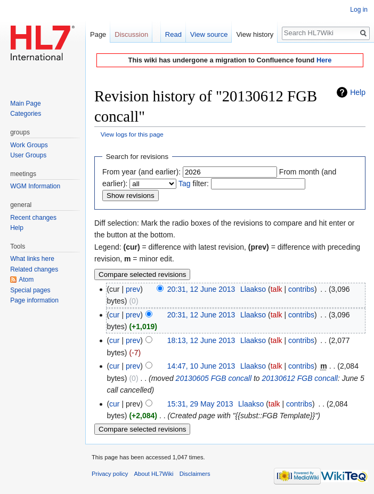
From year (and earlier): (141, 172)
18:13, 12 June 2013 (201, 340)
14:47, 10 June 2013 (201, 366)
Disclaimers (195, 474)
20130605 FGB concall (213, 378)
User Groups (28, 155)
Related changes (34, 269)
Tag (184, 183)
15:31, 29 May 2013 (200, 404)
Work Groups (28, 145)
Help (357, 92)
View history (254, 34)
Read (173, 34)
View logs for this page (132, 134)
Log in (359, 9)
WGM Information (35, 186)
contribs (301, 289)
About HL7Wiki (154, 474)
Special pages (30, 290)
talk (276, 289)
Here (323, 60)
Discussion (131, 34)
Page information (34, 300)
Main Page (25, 103)
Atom (26, 279)
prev (133, 289)
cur (114, 314)
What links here (32, 258)
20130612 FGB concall (300, 378)
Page (98, 34)
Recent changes (33, 217)
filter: (193, 183)
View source (209, 34)
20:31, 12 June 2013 (201, 289)
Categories (25, 113)
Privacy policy (110, 474)
